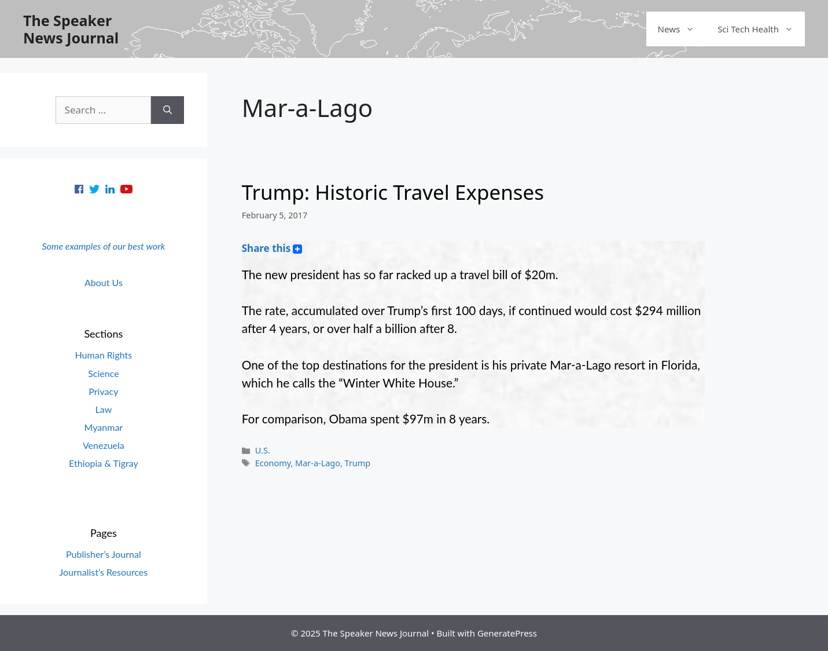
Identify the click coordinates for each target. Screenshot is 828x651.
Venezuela (103, 445)
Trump (358, 463)
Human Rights (104, 354)
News (682, 29)
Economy (273, 463)
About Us (103, 282)
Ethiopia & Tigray (103, 463)
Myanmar (103, 427)
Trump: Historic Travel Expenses (393, 192)
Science (103, 373)
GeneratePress (507, 633)
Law (103, 409)
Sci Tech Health (761, 29)
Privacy (103, 391)
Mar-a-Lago (317, 463)
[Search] (167, 110)
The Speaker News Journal (71, 28)
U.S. (262, 450)
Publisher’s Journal (103, 553)
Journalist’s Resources (103, 571)
